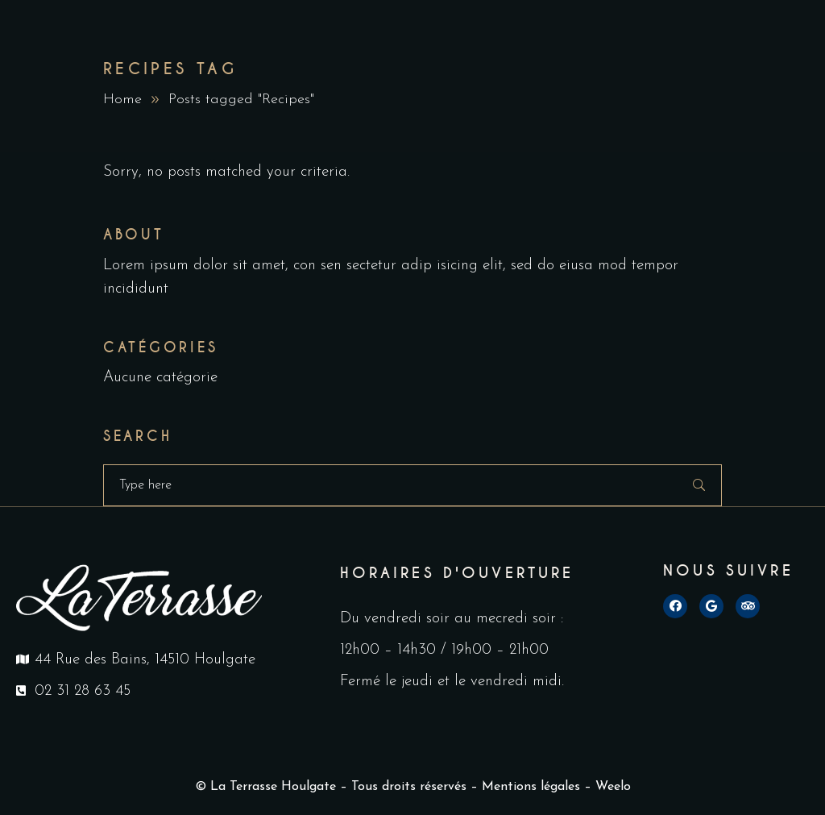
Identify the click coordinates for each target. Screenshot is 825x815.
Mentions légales (531, 786)
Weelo (613, 786)
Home (122, 99)
